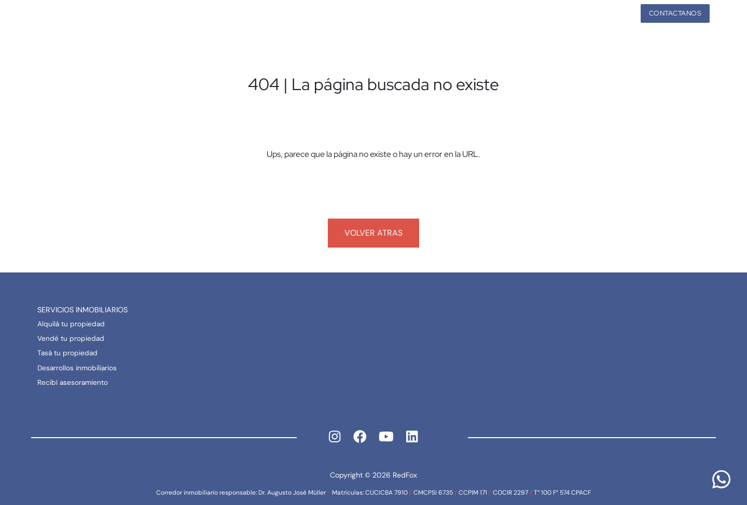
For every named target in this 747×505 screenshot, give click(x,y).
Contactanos (675, 13)
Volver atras (373, 232)
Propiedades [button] (595, 13)
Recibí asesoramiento (72, 382)
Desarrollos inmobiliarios (77, 368)
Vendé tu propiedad (70, 338)
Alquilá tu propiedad (71, 324)
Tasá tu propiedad (67, 353)
